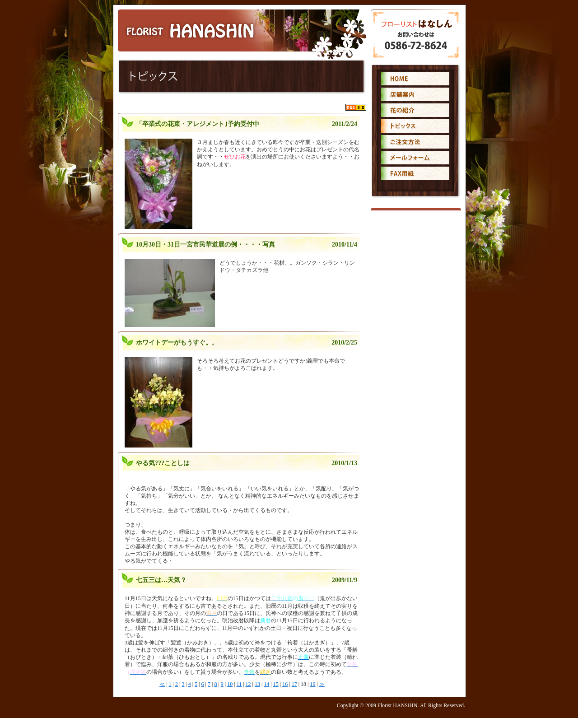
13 (257, 684)
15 (276, 684)
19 (312, 684)
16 (285, 684)
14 (266, 684)
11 (239, 684)
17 (294, 684)
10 (230, 684)
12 (248, 684)
